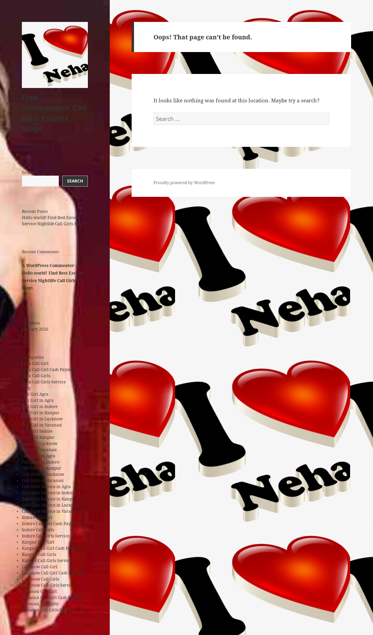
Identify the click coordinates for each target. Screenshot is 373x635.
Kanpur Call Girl (38, 542)
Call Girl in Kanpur (40, 413)
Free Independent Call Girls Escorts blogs (54, 112)
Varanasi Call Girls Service (48, 610)
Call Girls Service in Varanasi (50, 511)
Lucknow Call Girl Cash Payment (54, 573)
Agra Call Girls (36, 376)
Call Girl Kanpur (38, 437)
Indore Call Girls (38, 530)
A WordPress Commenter (48, 265)
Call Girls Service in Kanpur (49, 499)
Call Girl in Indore (39, 406)
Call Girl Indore (37, 431)
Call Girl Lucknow (39, 443)
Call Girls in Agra (38, 456)
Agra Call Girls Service (44, 382)
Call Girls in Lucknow (43, 474)
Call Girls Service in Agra (46, 487)
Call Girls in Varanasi (43, 480)
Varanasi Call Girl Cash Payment (53, 597)
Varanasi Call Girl (39, 591)
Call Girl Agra (35, 394)
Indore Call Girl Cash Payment (51, 523)
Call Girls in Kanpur (41, 468)
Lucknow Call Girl (39, 567)
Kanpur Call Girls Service (46, 560)
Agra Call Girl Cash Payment (49, 369)
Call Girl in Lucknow (42, 419)
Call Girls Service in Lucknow (51, 505)
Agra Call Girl (35, 363)
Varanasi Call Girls (40, 604)
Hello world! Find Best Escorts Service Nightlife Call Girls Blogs (53, 221)
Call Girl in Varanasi (42, 425)
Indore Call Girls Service (45, 536)
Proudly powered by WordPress (184, 183)
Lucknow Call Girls (40, 579)
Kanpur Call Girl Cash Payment (52, 548)
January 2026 (35, 329)
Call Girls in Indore (40, 462)
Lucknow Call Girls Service (48, 585)
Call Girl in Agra (38, 400)
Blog (26, 388)
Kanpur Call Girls (39, 554)
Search (29, 172)
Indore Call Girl (37, 517)
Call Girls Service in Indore (48, 493)
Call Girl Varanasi (39, 450)
